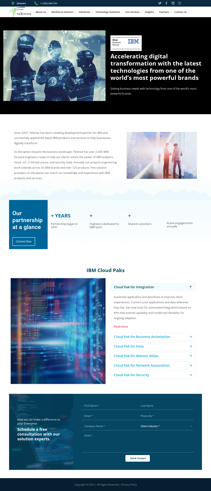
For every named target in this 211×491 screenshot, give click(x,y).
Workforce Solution (62, 12)
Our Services (132, 12)
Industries (84, 12)
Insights (149, 12)
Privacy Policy (129, 484)
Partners (164, 12)
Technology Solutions (108, 12)
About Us (41, 12)
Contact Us (180, 12)
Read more (121, 326)
